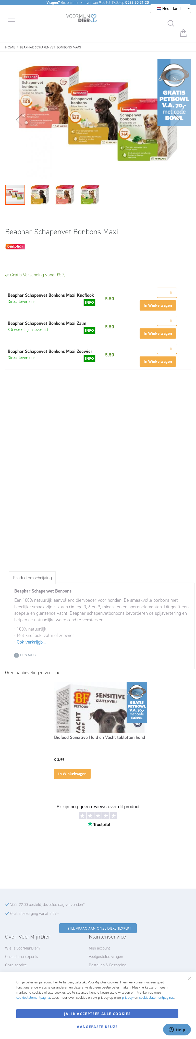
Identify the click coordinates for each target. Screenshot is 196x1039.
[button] (15, 119)
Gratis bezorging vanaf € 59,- (34, 913)
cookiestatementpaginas (156, 997)
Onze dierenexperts (21, 956)
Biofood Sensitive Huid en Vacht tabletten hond (99, 737)
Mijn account (99, 948)
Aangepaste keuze (97, 1026)
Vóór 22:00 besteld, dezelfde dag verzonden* (47, 904)
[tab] (32, 577)
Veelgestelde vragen (106, 956)
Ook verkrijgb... (31, 642)
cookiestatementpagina (33, 997)
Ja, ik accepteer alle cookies (97, 1013)
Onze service (16, 965)
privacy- (127, 997)
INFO (89, 302)
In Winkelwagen (72, 773)
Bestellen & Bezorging (107, 965)
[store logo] (81, 19)
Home (10, 46)
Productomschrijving (32, 578)
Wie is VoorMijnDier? (22, 948)
